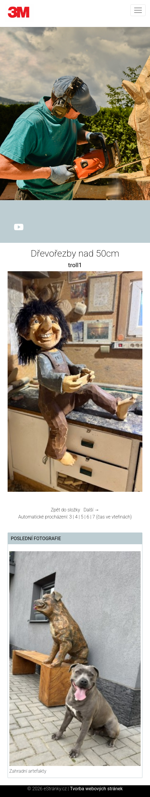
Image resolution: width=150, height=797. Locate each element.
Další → (91, 510)
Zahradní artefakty (27, 771)
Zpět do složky (65, 510)
